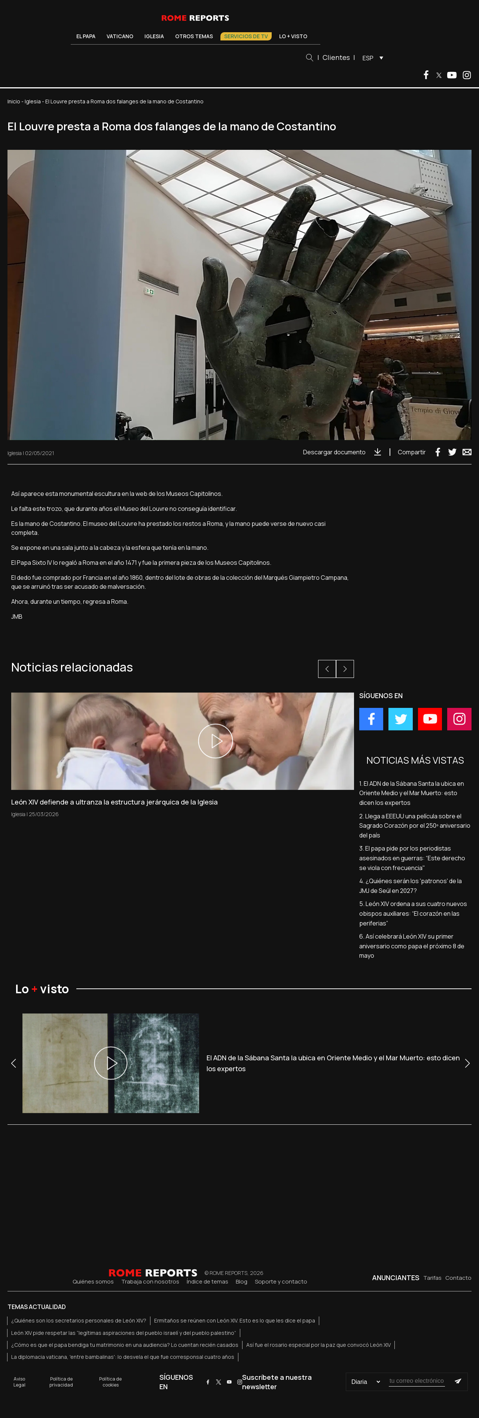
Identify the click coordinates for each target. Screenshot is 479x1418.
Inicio (13, 101)
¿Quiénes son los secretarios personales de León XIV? (78, 1320)
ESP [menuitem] (368, 58)
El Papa (85, 36)
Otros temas (194, 36)
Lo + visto (293, 36)
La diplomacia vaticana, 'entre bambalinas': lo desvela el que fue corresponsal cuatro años (122, 1356)
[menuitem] (371, 57)
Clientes (336, 57)
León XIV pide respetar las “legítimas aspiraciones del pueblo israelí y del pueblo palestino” (123, 1332)
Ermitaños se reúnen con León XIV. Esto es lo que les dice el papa (234, 1320)
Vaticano (120, 36)
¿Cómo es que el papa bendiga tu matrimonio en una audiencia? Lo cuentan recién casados (124, 1344)
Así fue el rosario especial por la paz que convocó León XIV (318, 1344)
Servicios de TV (246, 36)
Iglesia (154, 36)
